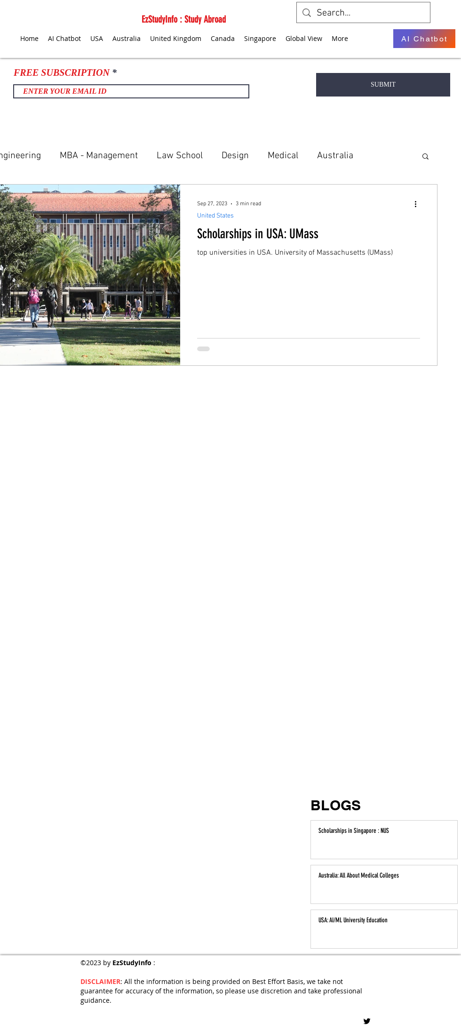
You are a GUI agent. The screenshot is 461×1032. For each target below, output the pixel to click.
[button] (425, 157)
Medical (283, 155)
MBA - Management (99, 155)
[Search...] (363, 13)
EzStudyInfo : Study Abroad (184, 19)
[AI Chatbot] (424, 38)
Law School (180, 155)
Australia (335, 155)
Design (235, 155)
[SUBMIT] (383, 85)
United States (215, 216)
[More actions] (418, 204)
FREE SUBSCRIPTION (62, 72)
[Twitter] (367, 1021)
